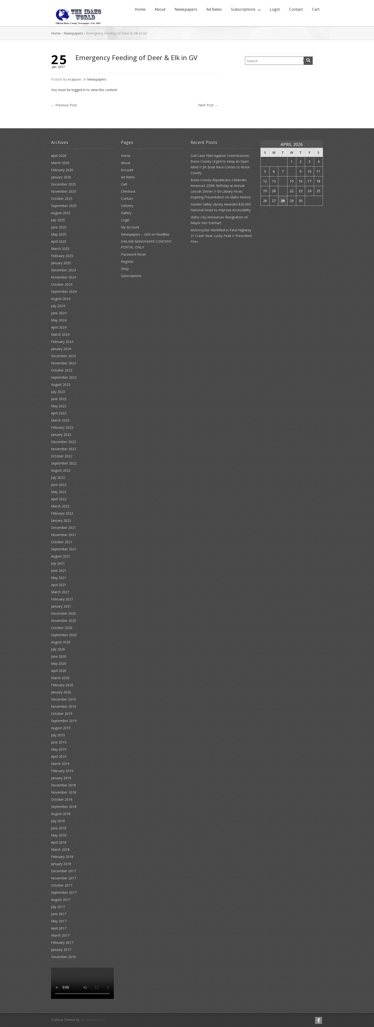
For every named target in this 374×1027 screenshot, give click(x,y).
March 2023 (60, 420)
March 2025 (60, 248)
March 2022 (60, 506)
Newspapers (186, 9)
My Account (130, 227)
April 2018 (58, 842)
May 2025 (58, 234)
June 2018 (58, 828)
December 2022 (63, 441)
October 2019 (61, 713)
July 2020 (58, 649)
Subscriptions (243, 9)
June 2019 (58, 742)
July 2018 (58, 821)
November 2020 (63, 620)
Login (275, 9)
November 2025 (63, 191)
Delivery (127, 205)
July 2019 (58, 735)
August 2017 (60, 899)
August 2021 (60, 556)
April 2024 (58, 327)
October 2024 (61, 284)
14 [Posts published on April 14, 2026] (283, 181)
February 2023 (62, 427)
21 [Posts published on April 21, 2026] (283, 191)
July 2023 (58, 391)
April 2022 (58, 499)
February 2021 (62, 599)
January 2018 (61, 864)
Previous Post (64, 105)
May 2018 (58, 835)
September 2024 (64, 291)
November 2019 (63, 706)
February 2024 (62, 341)
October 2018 (61, 799)
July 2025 (58, 220)
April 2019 (58, 756)
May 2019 (58, 749)
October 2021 (61, 542)
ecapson (74, 79)
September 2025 (64, 205)
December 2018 (63, 785)
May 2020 (58, 663)
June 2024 (58, 313)
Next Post (208, 105)
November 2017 (63, 878)
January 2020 (61, 692)
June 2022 (58, 484)
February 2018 (62, 856)
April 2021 (58, 585)
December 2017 (63, 871)
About (160, 9)
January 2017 (61, 949)
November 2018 (63, 792)
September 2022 (64, 463)
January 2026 (61, 177)
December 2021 (63, 527)
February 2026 (62, 170)
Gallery (126, 213)
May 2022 (58, 492)
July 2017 (58, 906)
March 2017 (60, 935)
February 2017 (62, 942)
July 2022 (58, 477)
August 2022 (60, 470)
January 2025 (61, 263)
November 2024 (63, 277)
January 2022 (61, 520)
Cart (316, 9)
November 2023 (63, 363)
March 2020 (60, 678)
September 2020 (64, 635)
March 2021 (60, 592)
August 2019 (60, 728)
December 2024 (63, 270)
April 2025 (58, 241)
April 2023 (58, 413)
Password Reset (133, 254)
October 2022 (61, 456)
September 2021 (64, 549)
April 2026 (58, 155)
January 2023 (61, 434)
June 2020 (58, 656)
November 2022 (63, 449)
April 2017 (58, 928)
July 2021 (58, 563)
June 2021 (58, 570)
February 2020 (62, 685)
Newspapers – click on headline (145, 234)
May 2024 (58, 320)
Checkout (128, 191)
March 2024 (60, 334)
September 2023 (64, 377)
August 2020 (60, 642)
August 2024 (60, 298)
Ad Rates (214, 9)
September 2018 (64, 806)
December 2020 (63, 613)
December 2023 (63, 356)
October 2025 (61, 198)
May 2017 (58, 921)
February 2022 (62, 513)
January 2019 (61, 778)
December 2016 (63, 957)
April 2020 (58, 670)
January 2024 (61, 348)
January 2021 (61, 606)
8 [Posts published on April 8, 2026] (292, 171)
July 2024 (58, 306)
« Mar (264, 212)
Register (127, 261)
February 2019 (62, 771)
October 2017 (61, 885)
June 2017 (58, 914)
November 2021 (63, 534)
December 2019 (63, 699)
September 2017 (64, 892)
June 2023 (58, 399)
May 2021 (58, 577)
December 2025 (63, 184)
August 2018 (60, 813)
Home (140, 9)
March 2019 (60, 763)
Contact (296, 9)
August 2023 (60, 384)
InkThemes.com (92, 1019)
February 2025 (62, 255)
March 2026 (60, 162)
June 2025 (58, 227)
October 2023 (61, 370)
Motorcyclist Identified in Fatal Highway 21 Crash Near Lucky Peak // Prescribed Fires (221, 236)
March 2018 (60, 849)
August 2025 (60, 213)
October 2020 (61, 627)
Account (127, 170)
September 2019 (64, 720)
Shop (125, 268)
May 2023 (58, 406)
